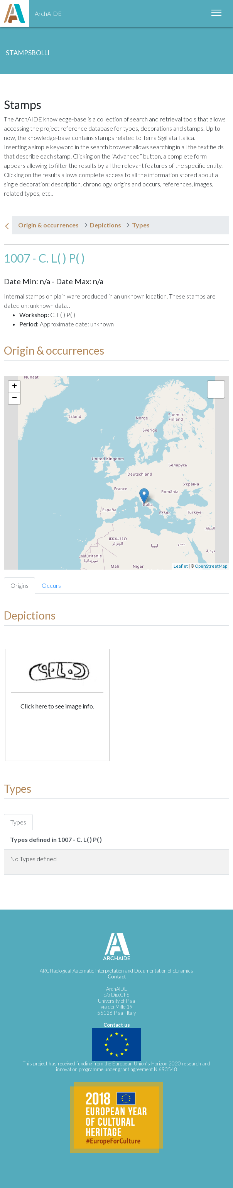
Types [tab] (18, 822)
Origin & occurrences (48, 225)
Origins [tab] (19, 585)
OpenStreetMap (211, 565)
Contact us (116, 1025)
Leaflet (181, 565)
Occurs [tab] (51, 585)
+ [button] (14, 387)
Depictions (105, 225)
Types (141, 225)
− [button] (14, 398)
